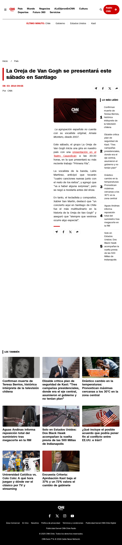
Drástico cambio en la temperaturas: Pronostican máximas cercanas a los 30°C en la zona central (111, 186)
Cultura (83, 8)
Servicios (55, 12)
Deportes (23, 12)
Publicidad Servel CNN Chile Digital (101, 523)
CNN (10, 90)
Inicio (5, 61)
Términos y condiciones (73, 523)
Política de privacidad (50, 523)
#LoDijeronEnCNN (64, 8)
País (20, 8)
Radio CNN (111, 9)
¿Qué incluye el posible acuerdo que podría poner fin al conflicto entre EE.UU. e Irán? (100, 435)
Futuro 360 (39, 12)
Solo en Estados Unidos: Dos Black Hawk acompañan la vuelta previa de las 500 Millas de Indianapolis (111, 246)
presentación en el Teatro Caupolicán (75, 154)
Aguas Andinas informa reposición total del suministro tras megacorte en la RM (111, 215)
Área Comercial (13, 523)
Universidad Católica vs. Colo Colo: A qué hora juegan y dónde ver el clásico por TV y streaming (20, 482)
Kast (93, 23)
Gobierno (60, 23)
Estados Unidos (78, 23)
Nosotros (35, 523)
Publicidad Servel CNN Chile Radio (61, 528)
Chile (47, 23)
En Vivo (25, 523)
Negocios (44, 8)
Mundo (31, 8)
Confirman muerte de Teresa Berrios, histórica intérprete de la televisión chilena (111, 117)
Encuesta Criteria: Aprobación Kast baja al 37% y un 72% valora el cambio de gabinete (59, 480)
